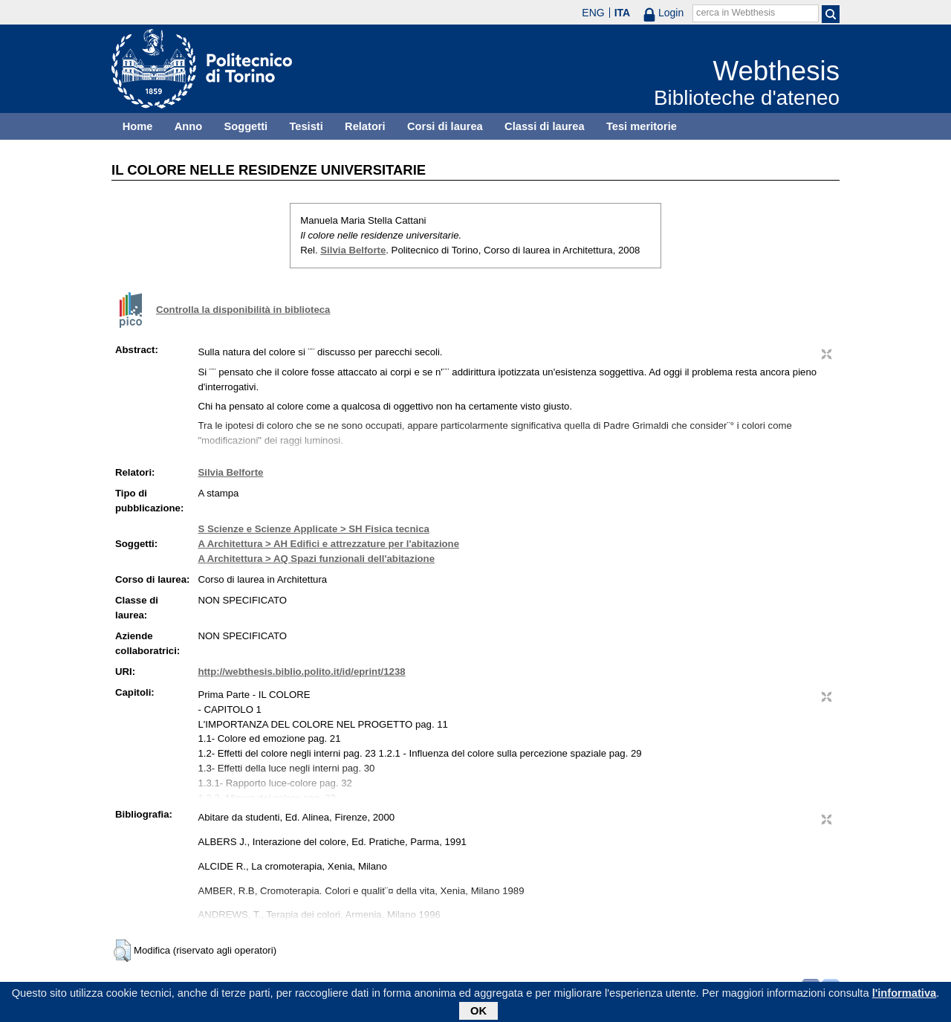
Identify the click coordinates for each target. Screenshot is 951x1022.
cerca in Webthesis (735, 12)
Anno (188, 126)
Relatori (365, 126)
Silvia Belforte (353, 250)
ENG (593, 12)
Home (138, 126)
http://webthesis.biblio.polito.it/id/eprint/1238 (301, 671)
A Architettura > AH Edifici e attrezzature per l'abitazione (328, 543)
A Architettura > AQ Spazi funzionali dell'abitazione (316, 558)
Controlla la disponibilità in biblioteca (243, 309)
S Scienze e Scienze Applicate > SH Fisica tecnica (313, 528)
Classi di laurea (544, 126)
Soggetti (245, 126)
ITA (622, 12)
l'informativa (904, 996)
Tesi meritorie (641, 126)
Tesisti (305, 126)
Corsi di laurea (445, 126)
